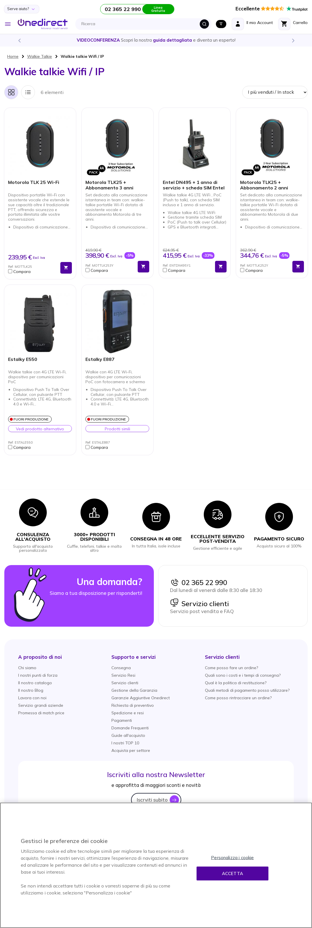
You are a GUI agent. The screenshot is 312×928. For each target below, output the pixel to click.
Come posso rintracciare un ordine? (238, 697)
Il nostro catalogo (35, 682)
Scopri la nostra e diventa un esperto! (156, 40)
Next (293, 40)
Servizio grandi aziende (40, 705)
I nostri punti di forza (37, 675)
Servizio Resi (123, 675)
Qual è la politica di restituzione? (235, 682)
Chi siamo (27, 667)
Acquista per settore (130, 750)
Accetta (232, 873)
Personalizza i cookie (232, 857)
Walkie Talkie (39, 56)
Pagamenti (121, 720)
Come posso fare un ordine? (231, 667)
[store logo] (42, 24)
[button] (33, 271)
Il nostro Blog (30, 690)
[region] (156, 865)
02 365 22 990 (198, 582)
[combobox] (145, 24)
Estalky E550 (22, 359)
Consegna (121, 667)
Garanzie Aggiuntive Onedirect (140, 697)
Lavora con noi (32, 697)
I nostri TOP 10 (125, 743)
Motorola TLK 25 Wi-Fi (33, 182)
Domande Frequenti (130, 727)
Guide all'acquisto (128, 735)
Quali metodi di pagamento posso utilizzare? (247, 690)
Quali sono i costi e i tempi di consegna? (243, 675)
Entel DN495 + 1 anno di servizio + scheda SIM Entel (194, 185)
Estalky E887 (100, 359)
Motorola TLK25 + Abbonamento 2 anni (264, 185)
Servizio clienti (199, 603)
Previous (19, 40)
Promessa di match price (41, 712)
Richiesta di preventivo (132, 705)
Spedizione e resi (127, 712)
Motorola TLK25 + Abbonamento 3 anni (109, 185)
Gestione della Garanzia (134, 690)
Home (12, 56)
